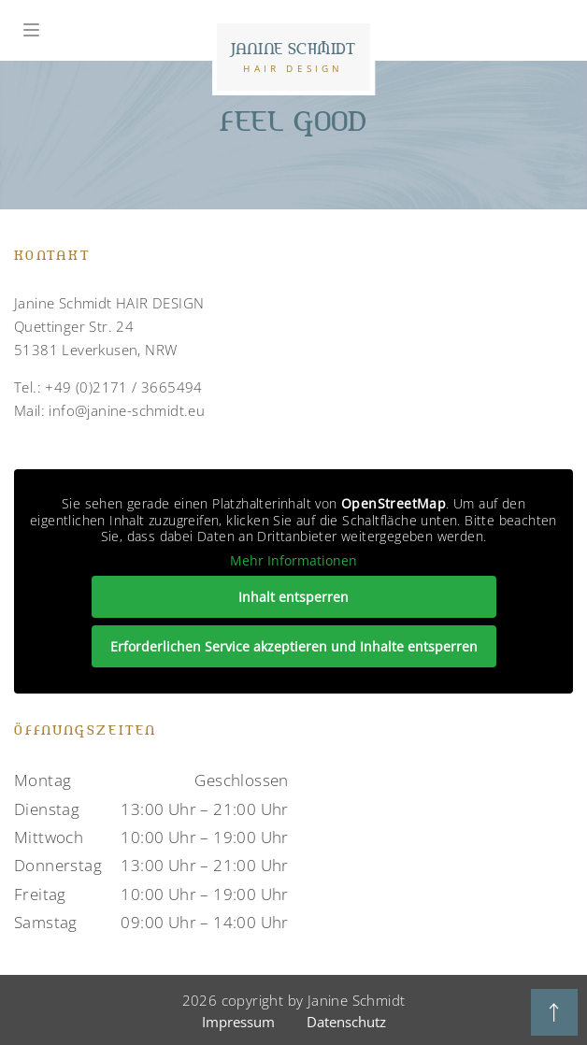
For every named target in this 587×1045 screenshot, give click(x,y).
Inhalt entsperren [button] (293, 597)
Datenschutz (346, 1021)
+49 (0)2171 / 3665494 (123, 387)
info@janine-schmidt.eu (127, 410)
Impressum (238, 1021)
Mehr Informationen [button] (293, 560)
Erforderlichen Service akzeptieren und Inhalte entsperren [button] (294, 646)
